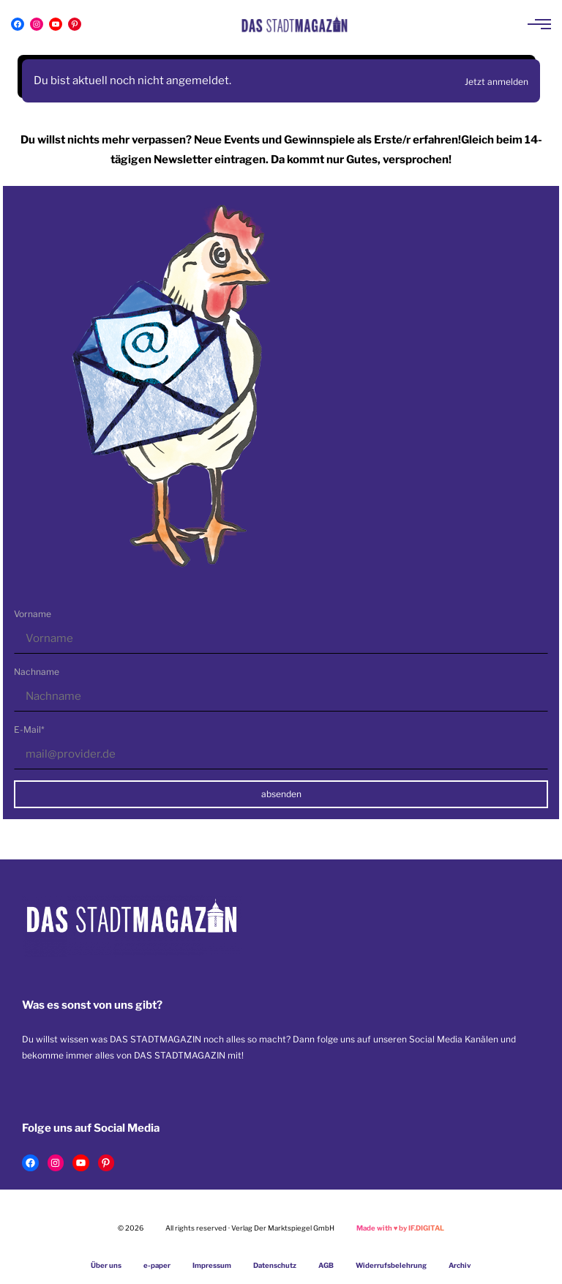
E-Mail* (29, 729)
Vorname (32, 613)
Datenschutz (274, 1265)
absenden (281, 793)
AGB (326, 1265)
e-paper (157, 1265)
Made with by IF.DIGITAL (400, 1228)
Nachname (36, 671)
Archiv (460, 1265)
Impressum (211, 1265)
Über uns (106, 1265)
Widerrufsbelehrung (391, 1265)
